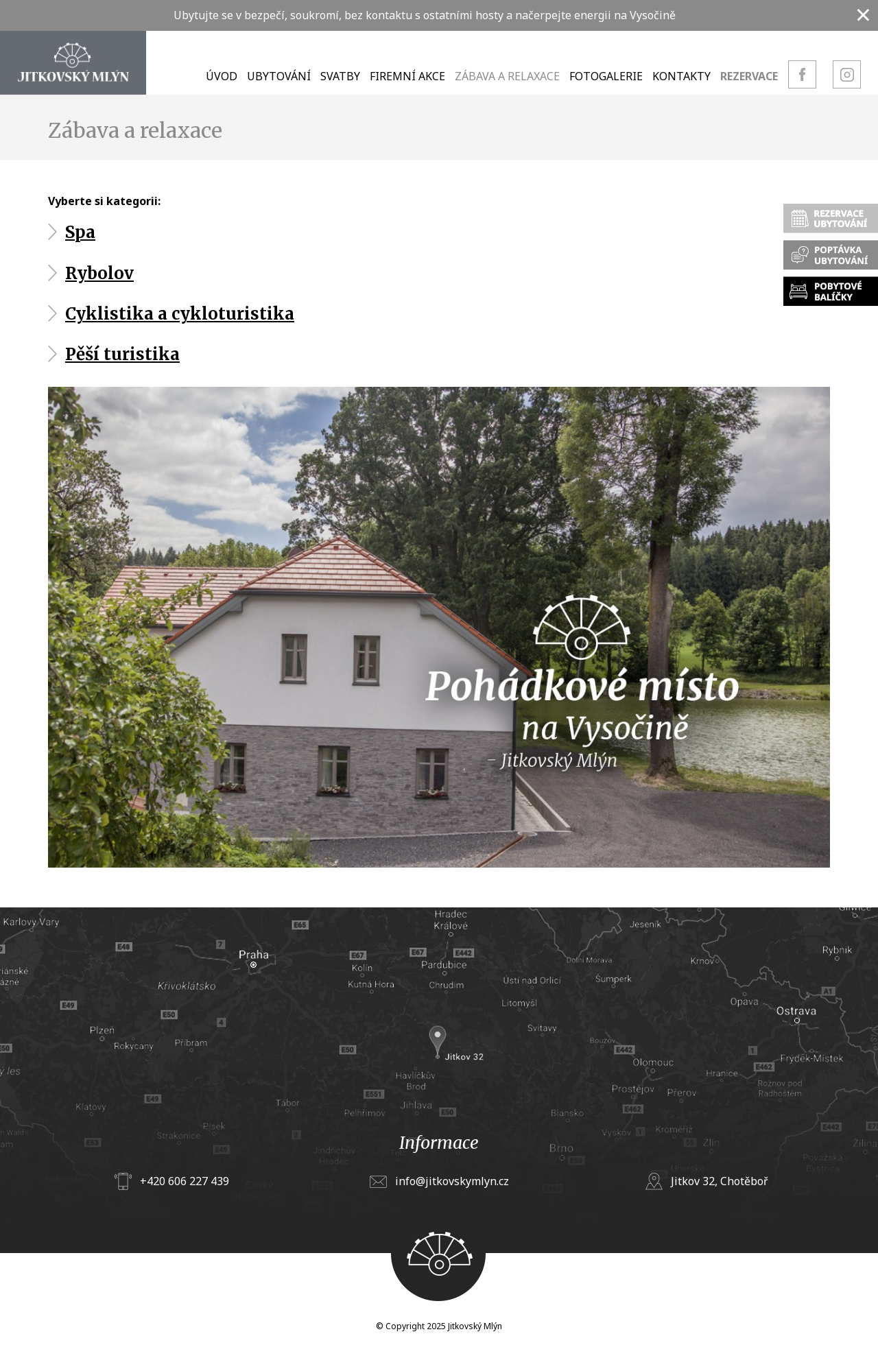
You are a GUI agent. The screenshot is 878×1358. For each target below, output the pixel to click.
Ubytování (279, 76)
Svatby (340, 76)
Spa (80, 232)
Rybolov (99, 273)
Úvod (221, 76)
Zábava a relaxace (507, 76)
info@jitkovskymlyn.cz (452, 1181)
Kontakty (681, 76)
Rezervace (749, 76)
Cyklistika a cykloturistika (179, 313)
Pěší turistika (122, 354)
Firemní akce (407, 76)
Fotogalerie (606, 76)
